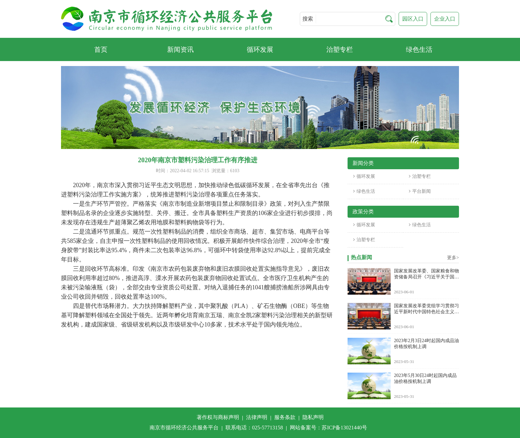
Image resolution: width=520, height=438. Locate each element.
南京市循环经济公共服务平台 (184, 427)
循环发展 (364, 176)
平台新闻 (420, 191)
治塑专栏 (420, 176)
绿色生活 (364, 191)
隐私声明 (313, 417)
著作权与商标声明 (218, 417)
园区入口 (412, 19)
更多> (453, 257)
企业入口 (444, 19)
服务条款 (284, 417)
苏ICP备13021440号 (344, 427)
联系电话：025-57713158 (254, 427)
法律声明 (256, 417)
